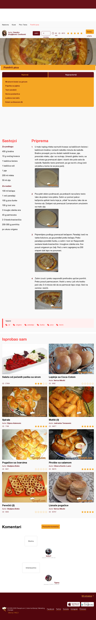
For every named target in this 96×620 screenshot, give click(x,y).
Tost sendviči (10, 90)
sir (9, 325)
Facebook (50, 609)
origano (19, 325)
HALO (16, 613)
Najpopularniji (71, 75)
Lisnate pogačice (71, 492)
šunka (42, 325)
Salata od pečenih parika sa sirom (24, 364)
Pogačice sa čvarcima (24, 449)
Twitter (58, 609)
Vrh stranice (87, 596)
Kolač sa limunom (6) (14, 102)
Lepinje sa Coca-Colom (71, 364)
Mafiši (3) (71, 406)
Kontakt (10, 610)
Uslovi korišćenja (31, 608)
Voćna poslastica (12, 94)
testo (61, 325)
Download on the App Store (73, 604)
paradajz (31, 325)
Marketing (41, 608)
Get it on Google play (87, 604)
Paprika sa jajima (12, 86)
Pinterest (83, 609)
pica (51, 325)
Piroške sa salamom (71, 449)
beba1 (48, 556)
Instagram (74, 609)
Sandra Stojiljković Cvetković (17, 33)
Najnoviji (25, 75)
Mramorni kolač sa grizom (16, 82)
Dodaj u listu (89, 32)
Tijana (56, 583)
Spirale (24, 406)
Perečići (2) (24, 492)
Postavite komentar (50, 527)
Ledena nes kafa (12, 98)
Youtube (66, 609)
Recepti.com (48, 4)
